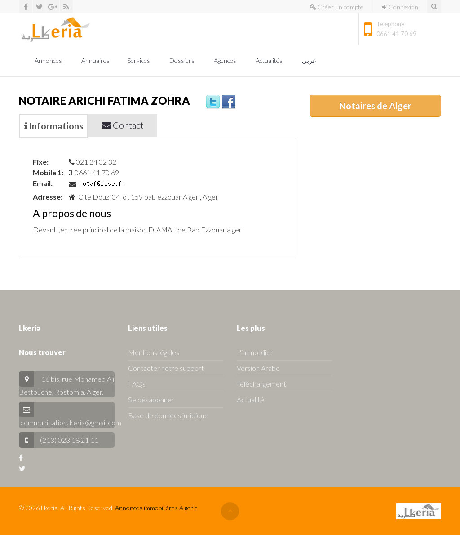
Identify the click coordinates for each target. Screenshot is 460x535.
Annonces (49, 60)
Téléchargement (261, 383)
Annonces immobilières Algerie (156, 508)
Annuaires (95, 60)
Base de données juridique (168, 415)
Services (139, 60)
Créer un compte (336, 7)
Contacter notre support (166, 368)
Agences (226, 60)
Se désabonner (151, 399)
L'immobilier (255, 352)
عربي (310, 60)
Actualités (270, 60)
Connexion (400, 7)
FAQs (137, 383)
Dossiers (182, 60)
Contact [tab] (122, 125)
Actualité (250, 399)
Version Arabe (258, 368)
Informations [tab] (53, 125)
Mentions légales (153, 352)
